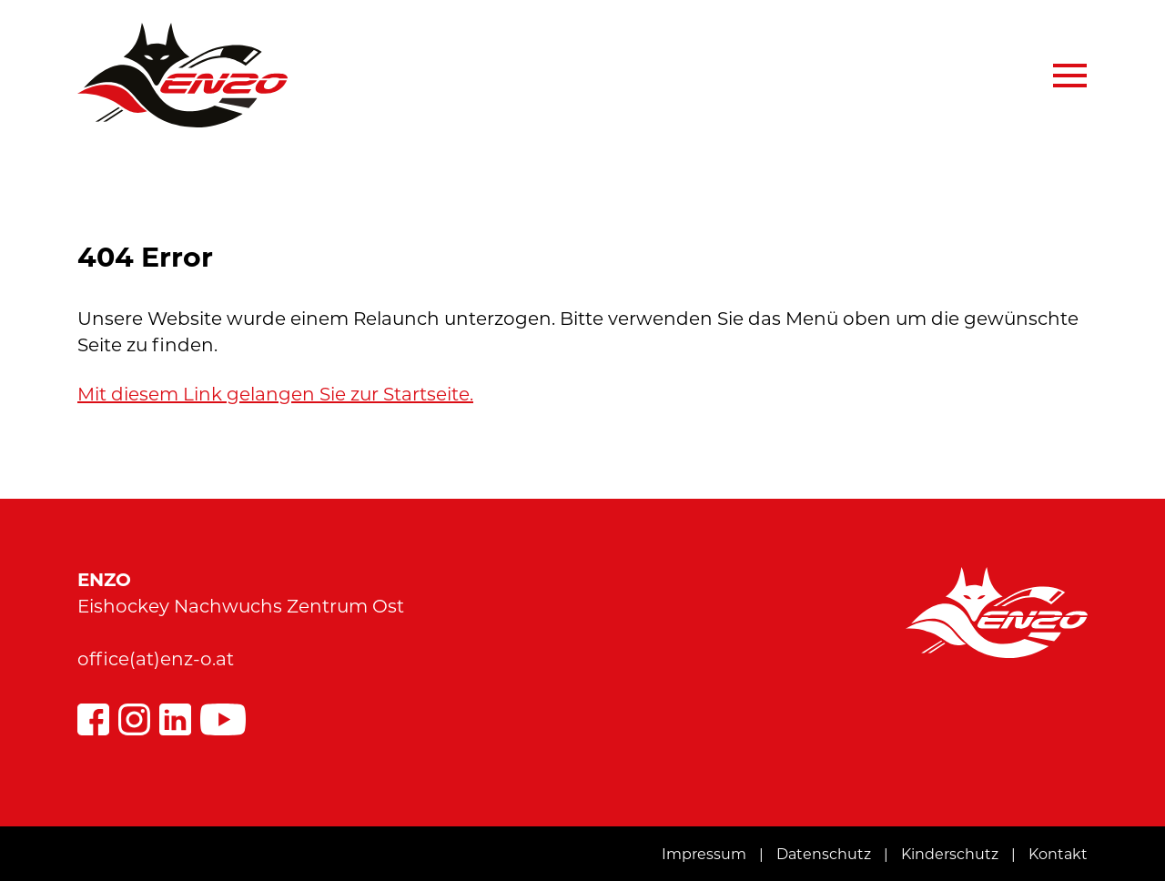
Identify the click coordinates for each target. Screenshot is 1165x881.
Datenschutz (823, 854)
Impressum (704, 854)
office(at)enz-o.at (155, 659)
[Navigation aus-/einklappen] (1061, 75)
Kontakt (1058, 854)
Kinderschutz (949, 854)
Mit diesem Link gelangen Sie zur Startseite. (275, 394)
